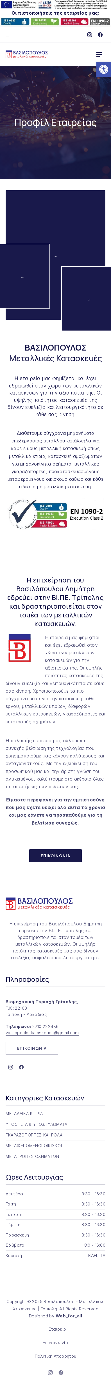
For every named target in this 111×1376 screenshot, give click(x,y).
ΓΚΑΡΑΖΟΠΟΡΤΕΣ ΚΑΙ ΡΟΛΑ (34, 1135)
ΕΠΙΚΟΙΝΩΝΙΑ (55, 855)
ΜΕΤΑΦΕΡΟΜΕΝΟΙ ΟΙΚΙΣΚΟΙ (34, 1145)
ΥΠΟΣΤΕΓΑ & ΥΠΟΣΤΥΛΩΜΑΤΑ (36, 1124)
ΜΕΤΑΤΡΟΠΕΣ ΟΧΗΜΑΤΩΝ (32, 1156)
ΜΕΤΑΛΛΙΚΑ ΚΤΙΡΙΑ (24, 1113)
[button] (103, 69)
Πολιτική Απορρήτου (55, 1356)
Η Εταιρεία (56, 1329)
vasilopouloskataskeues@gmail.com (42, 1032)
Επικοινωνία (55, 1342)
